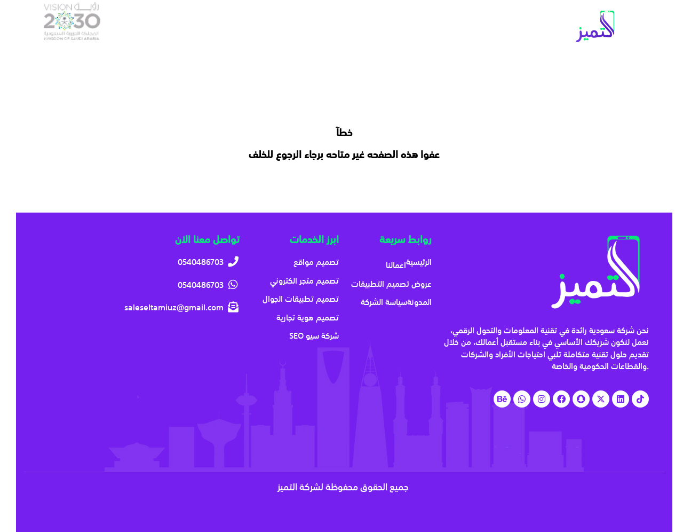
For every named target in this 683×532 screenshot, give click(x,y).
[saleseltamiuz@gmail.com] (139, 307)
